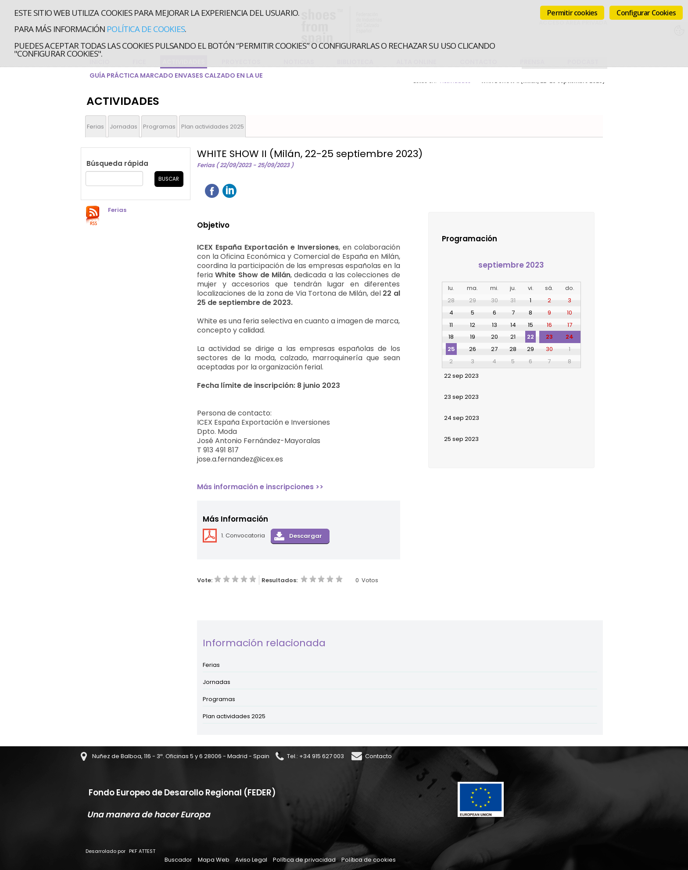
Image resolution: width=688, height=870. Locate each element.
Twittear (247, 191)
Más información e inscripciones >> (260, 487)
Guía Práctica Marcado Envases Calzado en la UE (176, 75)
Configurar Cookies (646, 13)
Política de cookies (145, 28)
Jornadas (123, 126)
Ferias (95, 126)
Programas (159, 126)
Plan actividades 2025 (212, 126)
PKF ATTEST (142, 851)
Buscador (178, 860)
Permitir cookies (572, 13)
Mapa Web (213, 860)
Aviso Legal (251, 860)
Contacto (378, 756)
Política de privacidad (304, 860)
